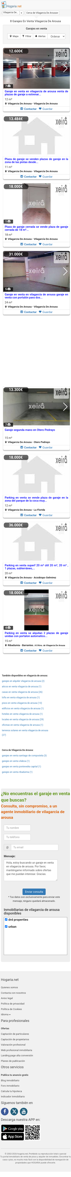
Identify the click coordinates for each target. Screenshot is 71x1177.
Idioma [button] (6, 1014)
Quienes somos (9, 987)
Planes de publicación (13, 1061)
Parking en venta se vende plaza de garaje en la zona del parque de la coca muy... (36, 499)
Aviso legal (7, 998)
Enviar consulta (34, 891)
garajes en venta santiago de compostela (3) (24, 755)
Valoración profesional (13, 1044)
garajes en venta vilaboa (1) (16, 761)
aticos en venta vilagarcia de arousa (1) (21, 686)
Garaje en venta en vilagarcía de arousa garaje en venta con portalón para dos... (36, 296)
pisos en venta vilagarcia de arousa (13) (22, 703)
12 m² (31, 101)
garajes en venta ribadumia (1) (17, 772)
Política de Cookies (11, 1009)
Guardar (45, 109)
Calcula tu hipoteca (11, 1091)
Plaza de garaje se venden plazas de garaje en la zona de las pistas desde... (36, 160)
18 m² (31, 236)
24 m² (31, 304)
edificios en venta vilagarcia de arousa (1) (23, 708)
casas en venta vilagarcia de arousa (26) (22, 692)
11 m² (31, 169)
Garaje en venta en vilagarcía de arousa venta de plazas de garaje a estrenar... (36, 93)
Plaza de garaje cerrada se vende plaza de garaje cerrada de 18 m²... (36, 228)
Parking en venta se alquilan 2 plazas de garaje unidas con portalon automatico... (36, 634)
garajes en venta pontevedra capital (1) (21, 766)
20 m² (30, 575)
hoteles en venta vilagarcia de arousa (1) (22, 714)
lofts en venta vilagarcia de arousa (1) (21, 697)
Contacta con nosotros (13, 992)
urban (12, 926)
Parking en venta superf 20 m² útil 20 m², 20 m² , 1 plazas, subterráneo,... (36, 567)
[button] (42, 13)
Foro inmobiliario (10, 1085)
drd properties (18, 919)
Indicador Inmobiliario (13, 1096)
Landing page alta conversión (17, 1055)
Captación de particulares (15, 1033)
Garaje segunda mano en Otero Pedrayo (30, 430)
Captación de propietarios (15, 1039)
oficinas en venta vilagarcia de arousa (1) (22, 725)
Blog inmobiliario (10, 1080)
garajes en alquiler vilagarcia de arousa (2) (23, 681)
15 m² (27, 440)
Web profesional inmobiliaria (16, 1050)
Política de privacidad (12, 1003)
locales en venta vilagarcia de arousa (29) (23, 719)
